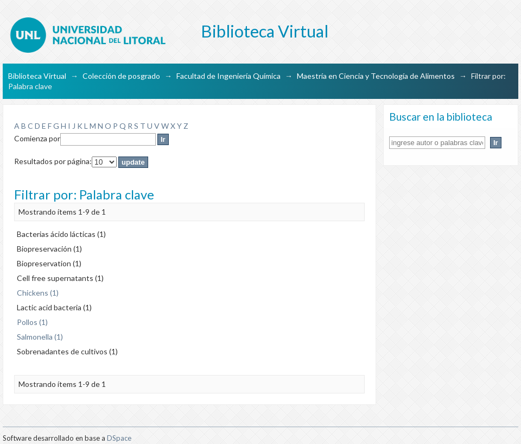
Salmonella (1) (40, 336)
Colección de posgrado (121, 75)
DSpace (119, 438)
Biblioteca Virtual (37, 75)
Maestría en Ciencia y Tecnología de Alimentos (376, 75)
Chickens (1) (38, 292)
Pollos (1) (32, 322)
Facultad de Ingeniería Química (228, 75)
